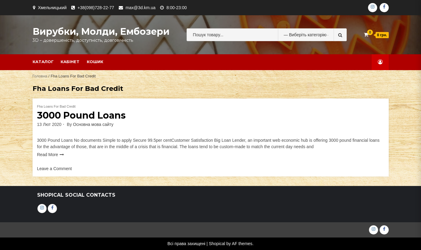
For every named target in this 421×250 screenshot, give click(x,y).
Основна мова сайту (93, 124)
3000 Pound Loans (81, 115)
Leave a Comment (54, 168)
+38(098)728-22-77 (96, 7)
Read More (47, 154)
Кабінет (70, 61)
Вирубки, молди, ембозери (101, 31)
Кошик (95, 61)
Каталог (43, 61)
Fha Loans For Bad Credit (56, 106)
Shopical (217, 243)
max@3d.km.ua (141, 7)
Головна (40, 76)
